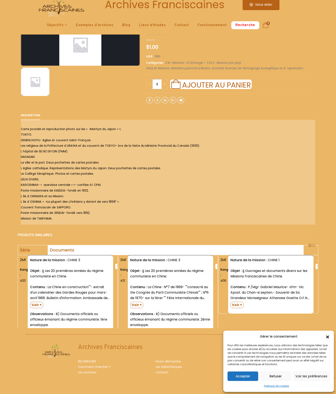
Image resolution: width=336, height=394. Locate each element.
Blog (126, 25)
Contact (182, 25)
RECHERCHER (87, 363)
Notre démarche (168, 363)
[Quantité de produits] (157, 84)
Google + (173, 100)
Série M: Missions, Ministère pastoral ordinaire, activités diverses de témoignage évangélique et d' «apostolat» (224, 68)
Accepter (243, 376)
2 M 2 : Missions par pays (224, 63)
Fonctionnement (212, 25)
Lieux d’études (152, 25)
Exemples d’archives (95, 25)
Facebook (149, 100)
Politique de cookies (276, 386)
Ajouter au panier (216, 84)
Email (180, 100)
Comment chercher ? (94, 369)
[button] (327, 336)
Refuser (276, 376)
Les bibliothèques (169, 369)
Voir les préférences (311, 376)
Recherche (245, 25)
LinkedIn (165, 100)
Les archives (87, 374)
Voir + (37, 304)
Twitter (157, 100)
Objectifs (55, 25)
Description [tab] (30, 115)
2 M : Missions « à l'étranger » (185, 63)
